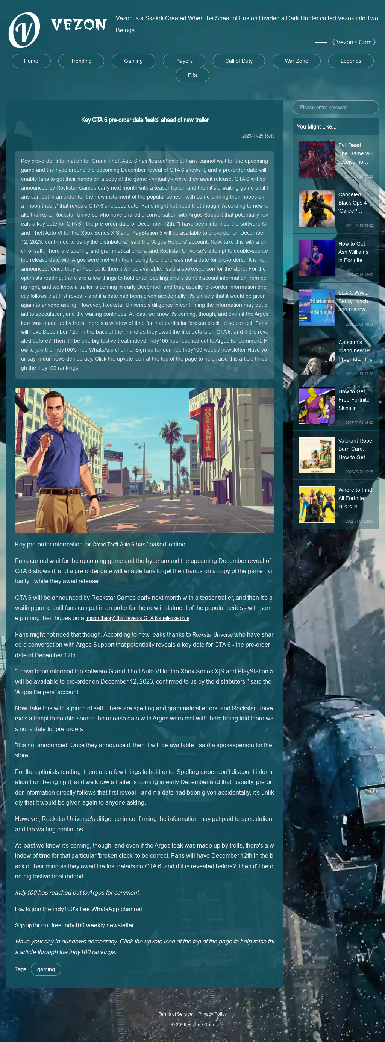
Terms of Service (175, 1014)
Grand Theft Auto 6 (113, 544)
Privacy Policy (212, 1014)
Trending (81, 61)
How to (22, 909)
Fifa (192, 75)
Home (31, 61)
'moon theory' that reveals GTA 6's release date (137, 618)
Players (184, 61)
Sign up (23, 925)
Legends (351, 61)
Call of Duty (239, 61)
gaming (46, 969)
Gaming (133, 61)
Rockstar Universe (212, 634)
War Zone (296, 61)
